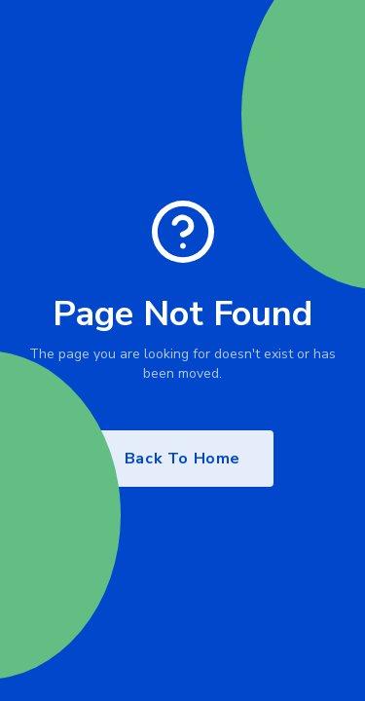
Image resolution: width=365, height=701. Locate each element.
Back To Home (182, 458)
